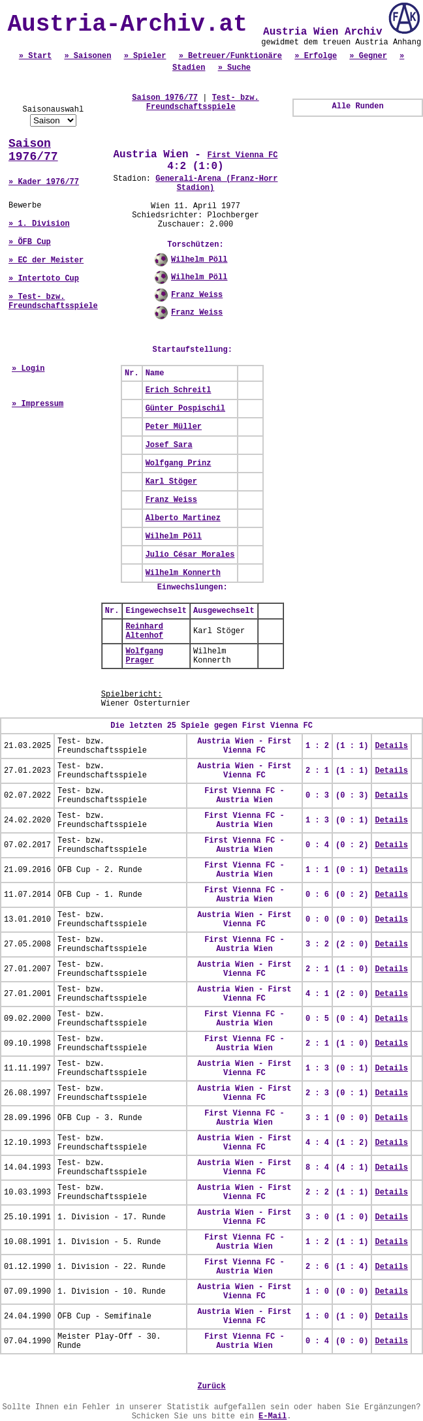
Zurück (211, 1386)
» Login (28, 368)
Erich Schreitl (179, 390)
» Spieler (145, 56)
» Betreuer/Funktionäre (230, 56)
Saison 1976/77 (33, 150)
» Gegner (368, 56)
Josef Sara (169, 445)
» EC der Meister (46, 260)
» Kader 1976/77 (43, 182)
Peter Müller (174, 426)
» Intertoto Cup (43, 278)
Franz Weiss (197, 295)
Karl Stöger (171, 481)
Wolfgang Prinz (179, 463)
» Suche (234, 67)
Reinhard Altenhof (144, 631)
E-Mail (272, 1416)
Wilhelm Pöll (199, 259)
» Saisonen (87, 56)
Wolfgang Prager (144, 656)
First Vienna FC (242, 155)
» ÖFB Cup (29, 242)
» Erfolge (315, 56)
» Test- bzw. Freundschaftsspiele (53, 301)
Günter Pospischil (185, 408)
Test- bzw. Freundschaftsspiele (202, 102)
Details (391, 746)
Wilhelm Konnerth (183, 573)
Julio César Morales (190, 554)
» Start (35, 56)
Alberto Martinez (183, 518)
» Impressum (37, 404)
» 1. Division (39, 223)
